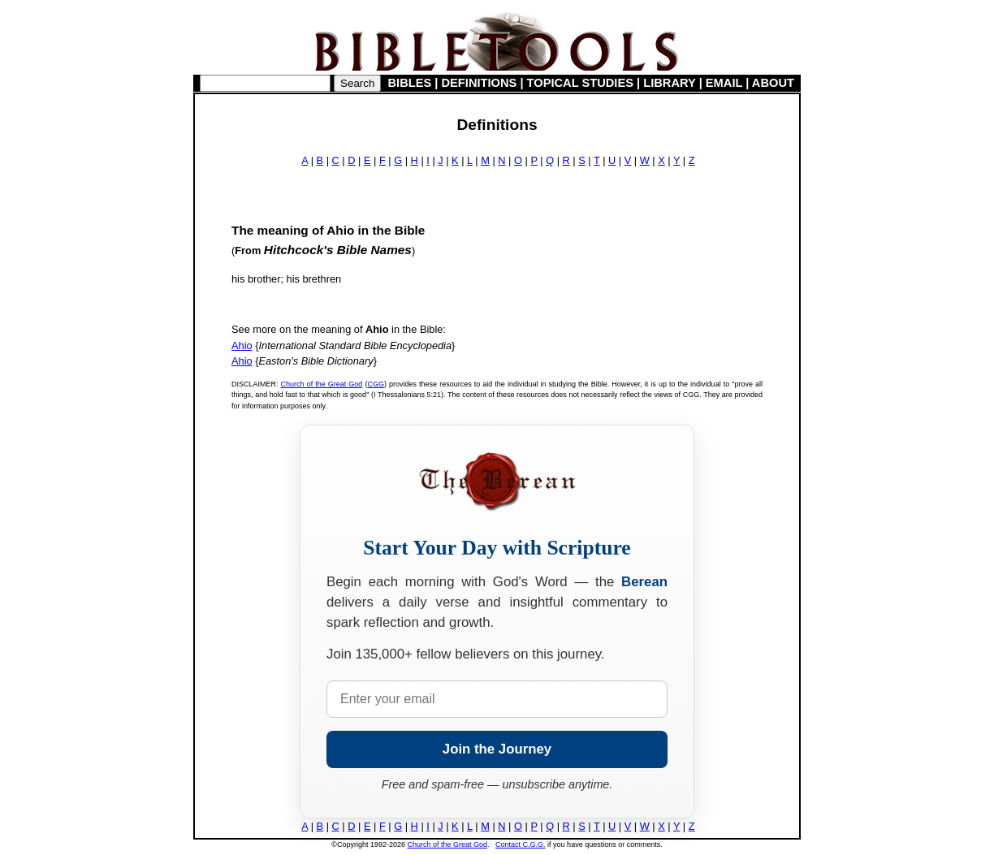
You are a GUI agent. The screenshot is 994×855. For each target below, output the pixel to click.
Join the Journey (497, 749)
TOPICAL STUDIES (580, 82)
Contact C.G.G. (520, 844)
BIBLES (410, 82)
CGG (375, 384)
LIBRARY (669, 82)
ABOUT (773, 82)
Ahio (242, 345)
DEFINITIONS (479, 82)
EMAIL (724, 82)
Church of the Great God (322, 384)
